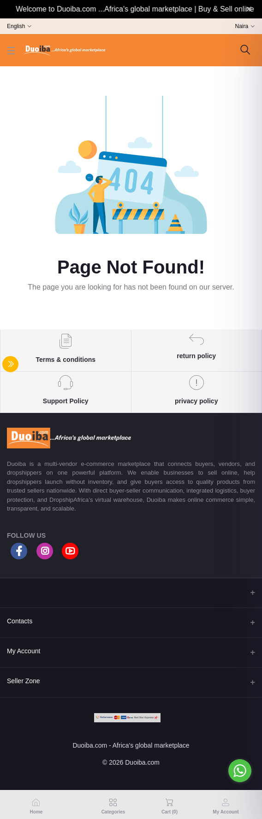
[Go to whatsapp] (239, 770)
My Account (23, 651)
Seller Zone (23, 681)
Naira (242, 26)
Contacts (19, 621)
